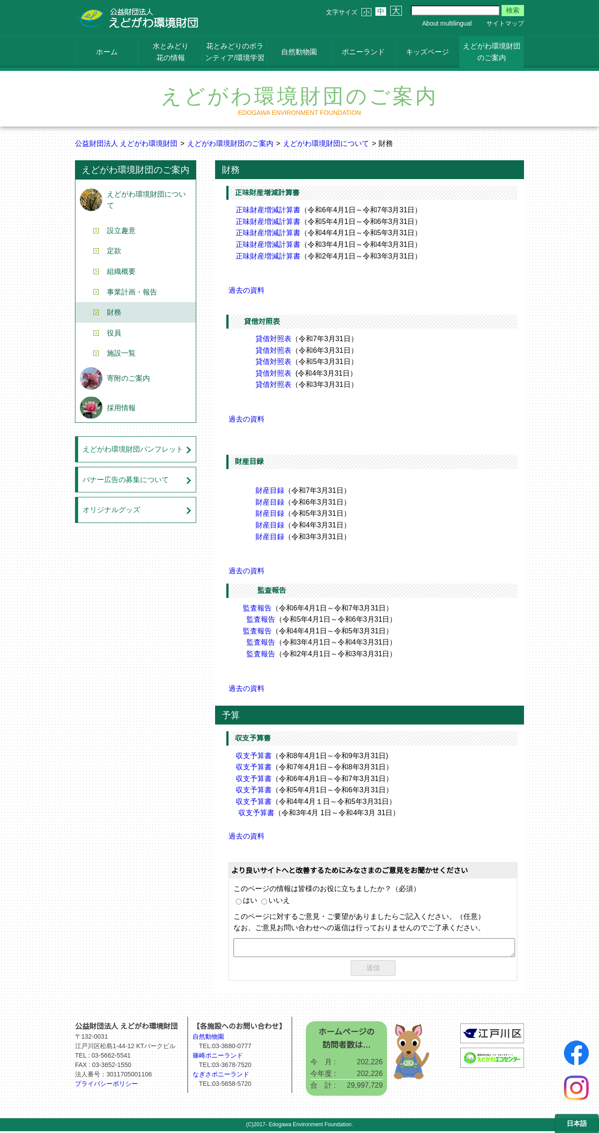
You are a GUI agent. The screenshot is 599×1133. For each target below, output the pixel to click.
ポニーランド (363, 52)
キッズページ (427, 52)
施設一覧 (121, 353)
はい (246, 900)
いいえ (275, 900)
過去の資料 (246, 290)
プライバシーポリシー (106, 1085)
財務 (114, 312)
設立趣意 (121, 230)
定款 (114, 251)
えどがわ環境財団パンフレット (133, 449)
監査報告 (257, 608)
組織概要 (121, 271)
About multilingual (447, 23)
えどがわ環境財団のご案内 (491, 51)
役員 (114, 333)
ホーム (107, 52)
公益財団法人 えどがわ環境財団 (126, 143)
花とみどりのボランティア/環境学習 (234, 51)
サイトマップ (505, 23)
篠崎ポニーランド (218, 1057)
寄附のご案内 (128, 378)
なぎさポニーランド (221, 1076)
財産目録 (269, 490)
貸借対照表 (273, 339)
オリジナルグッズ (111, 510)
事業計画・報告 (132, 292)
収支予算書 (254, 756)
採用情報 (121, 408)
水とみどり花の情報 (171, 51)
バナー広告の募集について (126, 479)
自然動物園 (299, 52)
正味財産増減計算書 (268, 210)
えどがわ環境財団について (326, 143)
